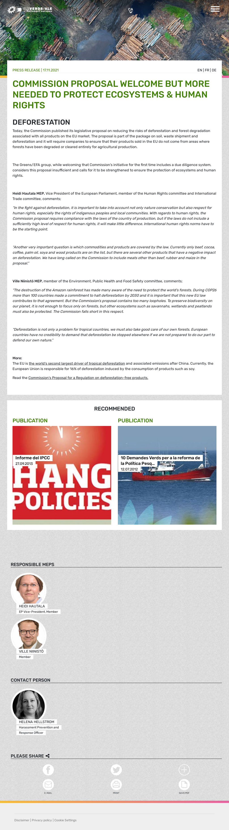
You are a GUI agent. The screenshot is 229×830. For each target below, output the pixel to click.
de (214, 70)
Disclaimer (21, 820)
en (199, 70)
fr (207, 70)
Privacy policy (42, 820)
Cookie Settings (65, 820)
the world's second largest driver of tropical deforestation (77, 363)
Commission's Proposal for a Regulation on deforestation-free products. (88, 378)
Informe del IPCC (32, 458)
